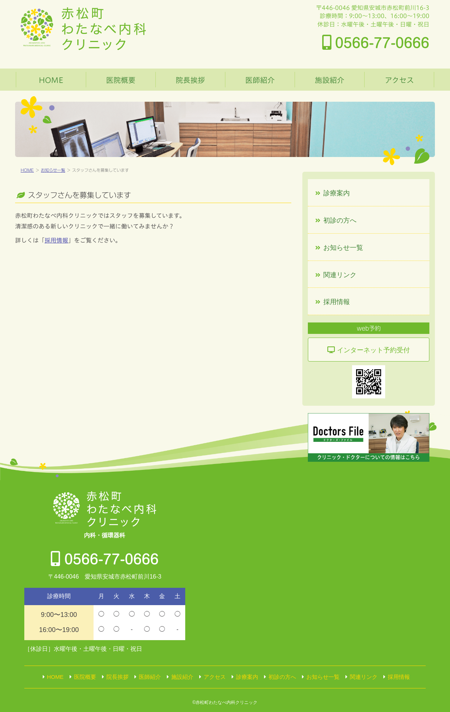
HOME (51, 80)
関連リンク (339, 275)
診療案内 (336, 193)
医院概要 (121, 80)
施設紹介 (329, 80)
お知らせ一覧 (53, 170)
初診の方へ (339, 220)
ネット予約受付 (373, 350)
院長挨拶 (190, 80)
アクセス (399, 80)
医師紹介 (260, 80)
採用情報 (56, 240)
